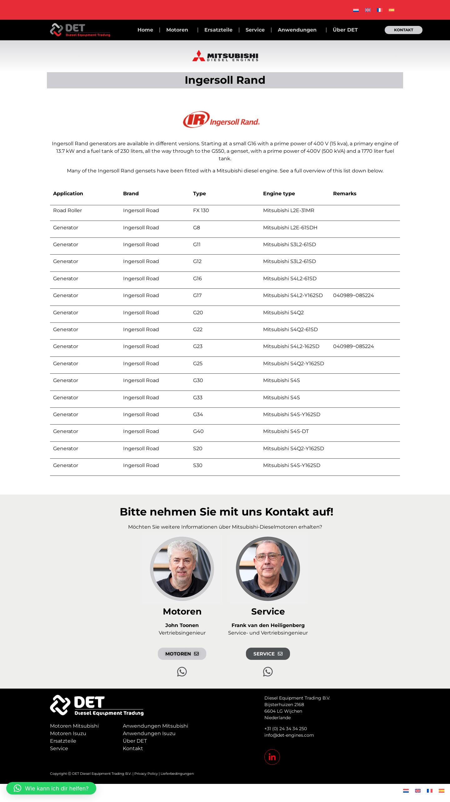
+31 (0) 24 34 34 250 (285, 728)
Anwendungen (299, 30)
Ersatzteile (218, 30)
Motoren (178, 30)
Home (145, 30)
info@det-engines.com (289, 735)
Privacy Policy (146, 773)
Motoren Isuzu (68, 733)
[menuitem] (356, 10)
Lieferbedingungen (177, 773)
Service (255, 30)
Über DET (345, 30)
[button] (51, 788)
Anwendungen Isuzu (149, 733)
